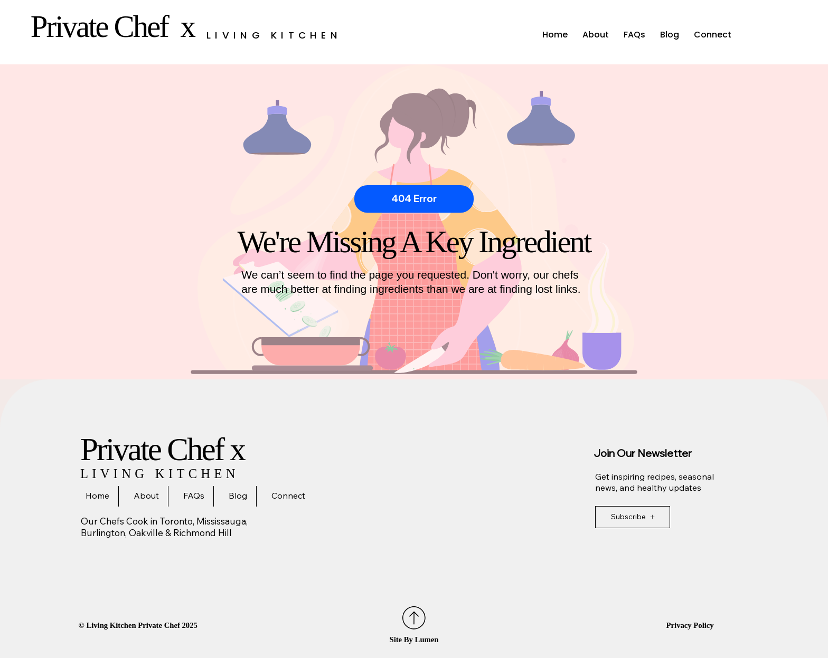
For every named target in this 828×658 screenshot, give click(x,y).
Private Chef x (116, 26)
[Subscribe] (632, 517)
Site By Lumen (413, 639)
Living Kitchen (274, 35)
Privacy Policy (690, 625)
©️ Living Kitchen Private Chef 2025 (138, 625)
